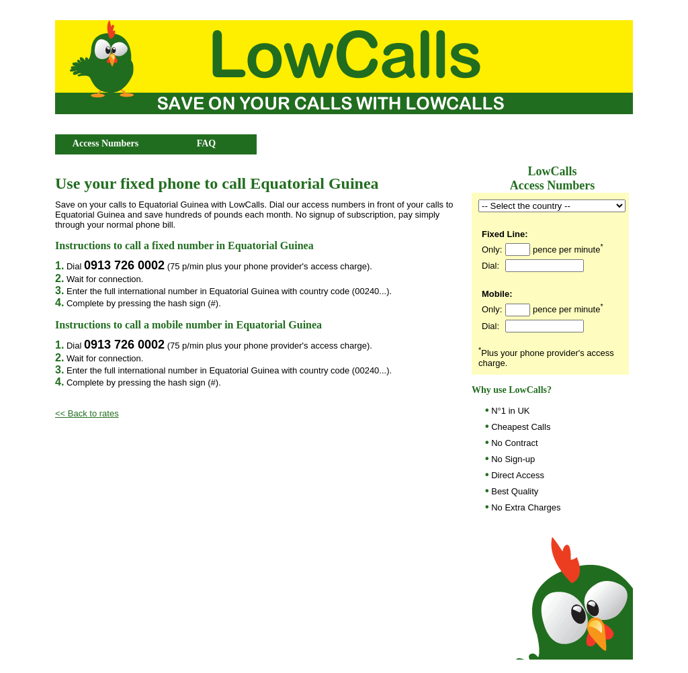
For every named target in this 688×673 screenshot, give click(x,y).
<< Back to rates (87, 413)
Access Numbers (105, 143)
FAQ (206, 143)
